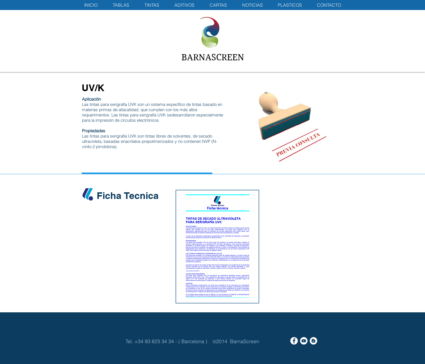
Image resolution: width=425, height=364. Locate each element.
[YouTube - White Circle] (304, 341)
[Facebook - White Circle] (294, 341)
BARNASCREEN (212, 57)
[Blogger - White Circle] (313, 341)
